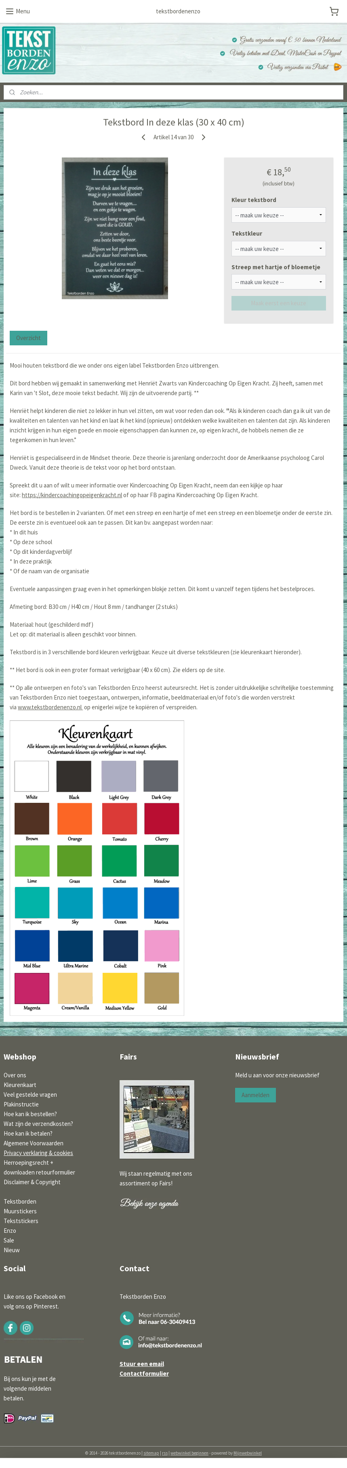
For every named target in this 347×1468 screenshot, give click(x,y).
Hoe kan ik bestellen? (30, 1114)
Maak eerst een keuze (278, 303)
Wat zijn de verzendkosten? (38, 1124)
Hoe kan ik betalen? (28, 1133)
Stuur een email (142, 1364)
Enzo (10, 1230)
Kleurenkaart (20, 1085)
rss (165, 1453)
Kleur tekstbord (253, 200)
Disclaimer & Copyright (32, 1182)
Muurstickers (20, 1211)
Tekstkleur (246, 233)
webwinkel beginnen (189, 1453)
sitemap (151, 1453)
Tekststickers (21, 1221)
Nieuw (12, 1250)
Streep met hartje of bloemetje (275, 266)
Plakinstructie (21, 1104)
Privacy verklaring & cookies (38, 1153)
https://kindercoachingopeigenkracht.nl (72, 495)
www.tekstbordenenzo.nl (50, 707)
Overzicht (28, 337)
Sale (9, 1240)
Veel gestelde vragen (30, 1094)
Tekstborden (20, 1201)
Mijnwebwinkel (247, 1453)
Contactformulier (144, 1373)
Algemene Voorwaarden (33, 1143)
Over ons (15, 1075)
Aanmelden (255, 1095)
